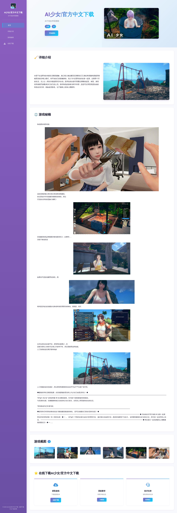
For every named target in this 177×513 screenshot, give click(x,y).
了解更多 (101, 499)
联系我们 (147, 499)
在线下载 (56, 500)
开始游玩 (52, 33)
